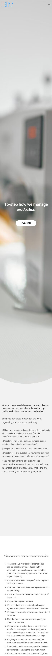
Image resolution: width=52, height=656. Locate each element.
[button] (26, 223)
